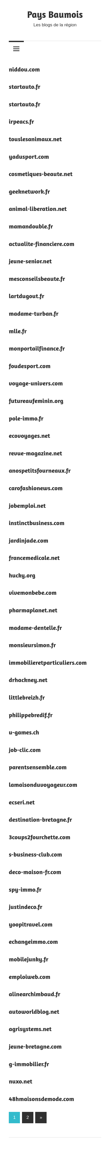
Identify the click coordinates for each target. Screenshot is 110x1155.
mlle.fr (18, 331)
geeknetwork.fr (29, 191)
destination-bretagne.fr (40, 819)
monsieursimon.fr (32, 645)
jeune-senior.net (30, 261)
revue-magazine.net (35, 453)
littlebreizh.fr (27, 697)
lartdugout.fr (26, 296)
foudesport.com (29, 366)
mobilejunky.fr (28, 959)
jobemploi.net (27, 505)
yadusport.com (29, 156)
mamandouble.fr (31, 226)
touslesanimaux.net (35, 139)
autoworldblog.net (34, 1011)
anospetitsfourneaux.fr (40, 470)
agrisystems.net (30, 1029)
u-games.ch (24, 732)
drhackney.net (28, 680)
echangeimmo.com (33, 941)
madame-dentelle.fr (35, 627)
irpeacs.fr (21, 121)
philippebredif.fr (31, 715)
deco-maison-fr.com (35, 872)
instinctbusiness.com (36, 523)
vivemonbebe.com (32, 592)
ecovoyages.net (29, 435)
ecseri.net (22, 802)
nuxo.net (20, 1081)
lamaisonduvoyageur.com (43, 784)
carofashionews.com (36, 488)
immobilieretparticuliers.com (48, 662)
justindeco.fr (25, 907)
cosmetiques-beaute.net (40, 174)
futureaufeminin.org (36, 401)
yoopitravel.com (31, 924)
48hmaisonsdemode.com (41, 1099)
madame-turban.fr (33, 313)
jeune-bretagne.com (35, 1046)
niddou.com (24, 69)
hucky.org (22, 575)
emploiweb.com (29, 976)
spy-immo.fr (25, 889)
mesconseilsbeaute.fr (37, 278)
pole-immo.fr (26, 418)
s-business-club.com (35, 854)
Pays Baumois (55, 14)
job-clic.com (25, 750)
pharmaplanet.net (33, 610)
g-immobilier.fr (29, 1064)
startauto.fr (24, 86)
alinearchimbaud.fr (34, 994)
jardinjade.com (28, 540)
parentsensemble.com (38, 767)
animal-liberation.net (38, 208)
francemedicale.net (34, 557)
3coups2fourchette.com (39, 837)
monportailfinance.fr (37, 348)
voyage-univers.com (36, 383)
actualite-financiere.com (41, 244)
